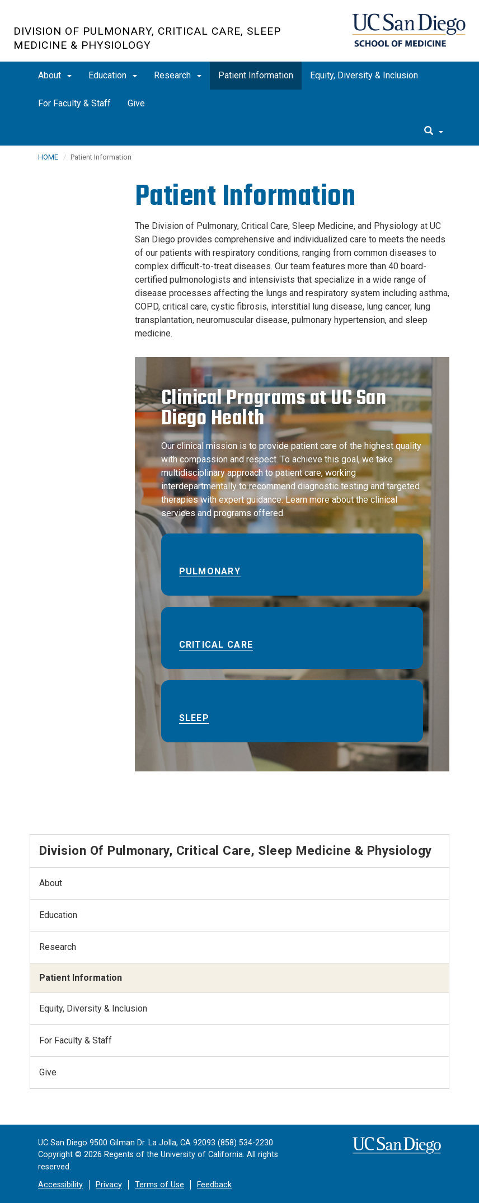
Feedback (214, 1185)
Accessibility (60, 1185)
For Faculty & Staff (74, 103)
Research (177, 75)
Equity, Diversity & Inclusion (364, 75)
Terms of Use (159, 1185)
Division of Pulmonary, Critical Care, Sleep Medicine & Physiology (147, 38)
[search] (433, 132)
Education (112, 75)
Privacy (109, 1185)
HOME (48, 157)
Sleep (194, 718)
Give (136, 103)
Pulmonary (210, 571)
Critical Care (216, 644)
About (55, 75)
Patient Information (255, 75)
